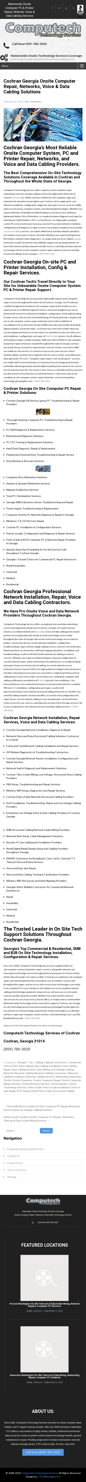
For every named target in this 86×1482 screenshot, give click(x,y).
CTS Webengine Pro (48, 1476)
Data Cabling (26, 1065)
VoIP (14, 688)
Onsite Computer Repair (46, 1080)
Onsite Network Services (36, 1083)
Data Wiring (43, 1069)
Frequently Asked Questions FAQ (25, 1149)
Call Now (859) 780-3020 (43, 1452)
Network (8, 1073)
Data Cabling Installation (47, 1065)
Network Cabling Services (40, 1076)
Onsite (7, 1080)
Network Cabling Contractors (50, 1073)
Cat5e (41, 680)
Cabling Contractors (55, 1062)
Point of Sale (51, 336)
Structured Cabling (63, 1090)
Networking (62, 1076)
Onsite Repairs (59, 1083)
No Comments (33, 101)
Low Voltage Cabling (62, 1069)
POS (19, 1090)
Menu (5, 65)
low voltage (40, 631)
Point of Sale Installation (56, 1087)
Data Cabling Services (24, 1069)
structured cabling (12, 231)
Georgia (16, 197)
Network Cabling (23, 1073)
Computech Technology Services (40, 1473)
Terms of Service (16, 1170)
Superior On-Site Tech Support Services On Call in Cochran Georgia (33, 1026)
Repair (26, 1090)
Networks (75, 1076)
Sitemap (11, 1177)
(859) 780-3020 (46, 253)
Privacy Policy (15, 1163)
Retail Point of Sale (41, 1090)
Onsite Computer (22, 1080)
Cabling (39, 1062)
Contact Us (13, 1156)
